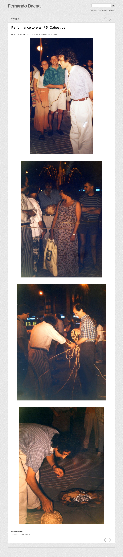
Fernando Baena (24, 5)
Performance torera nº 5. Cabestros (38, 27)
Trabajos (112, 10)
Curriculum (103, 10)
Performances (25, 534)
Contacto (94, 10)
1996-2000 (15, 534)
